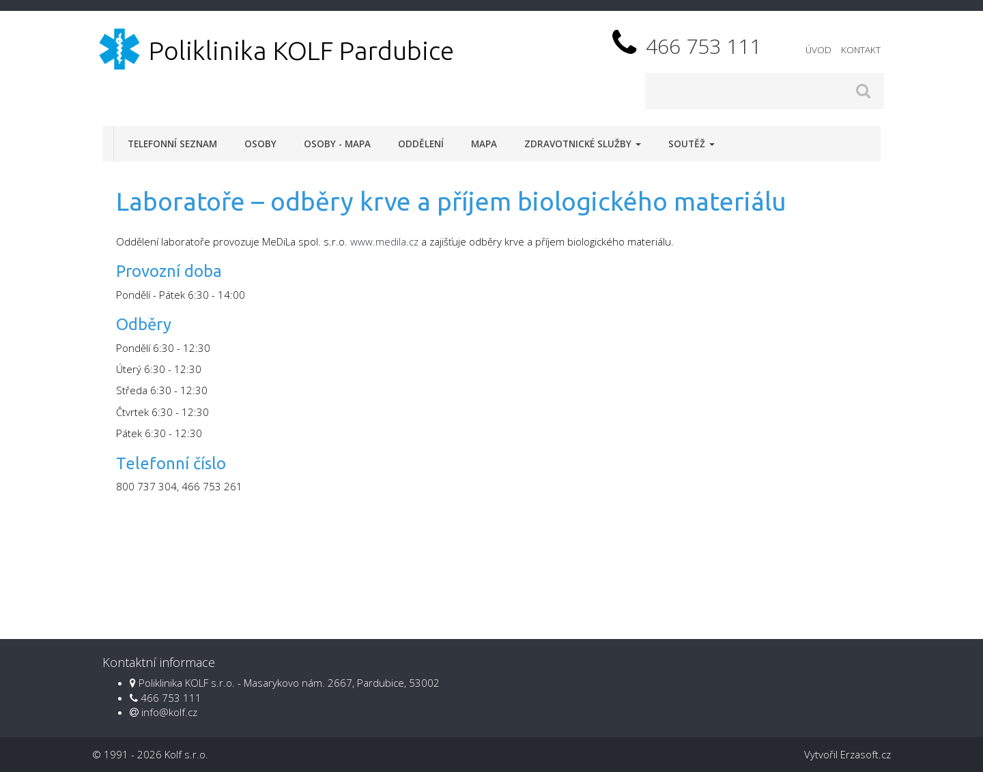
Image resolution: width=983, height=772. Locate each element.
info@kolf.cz (169, 712)
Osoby (260, 144)
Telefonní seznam (172, 144)
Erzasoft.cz (865, 754)
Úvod (818, 50)
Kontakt (861, 50)
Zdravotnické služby (582, 144)
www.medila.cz (384, 241)
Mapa (484, 144)
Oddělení (421, 144)
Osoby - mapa (337, 144)
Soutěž (691, 144)
